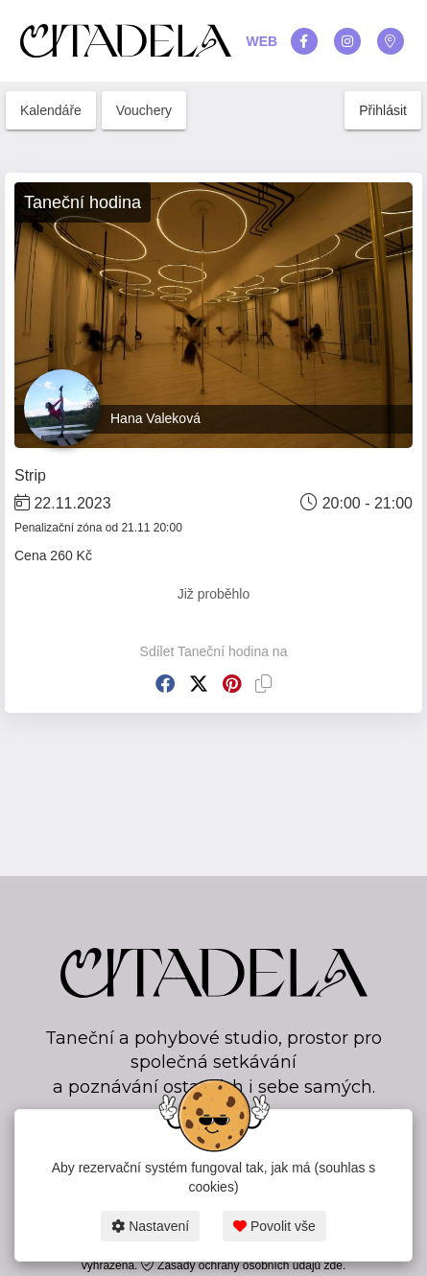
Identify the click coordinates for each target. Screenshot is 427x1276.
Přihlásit (383, 110)
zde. (335, 1265)
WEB (262, 41)
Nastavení (150, 1226)
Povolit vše (274, 1226)
